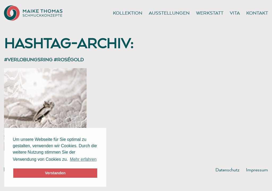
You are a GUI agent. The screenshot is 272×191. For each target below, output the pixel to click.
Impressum (257, 170)
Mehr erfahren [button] (83, 159)
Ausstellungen (169, 13)
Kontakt (257, 13)
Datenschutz (227, 170)
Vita (235, 13)
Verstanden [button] (55, 173)
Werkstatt (209, 13)
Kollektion (127, 13)
